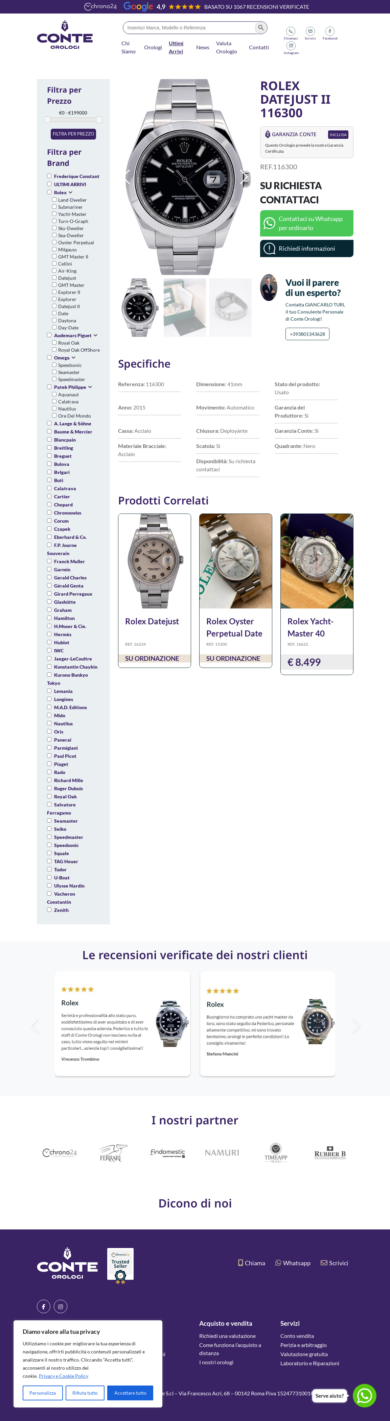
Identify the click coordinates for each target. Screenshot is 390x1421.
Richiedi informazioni (307, 248)
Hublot (61, 642)
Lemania (63, 691)
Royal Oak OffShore (79, 350)
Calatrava (68, 401)
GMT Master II (73, 256)
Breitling (63, 448)
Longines (63, 699)
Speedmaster (71, 379)
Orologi (153, 47)
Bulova (61, 464)
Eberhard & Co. (70, 537)
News (202, 47)
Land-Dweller (72, 200)
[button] (244, 177)
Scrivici (334, 1263)
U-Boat (62, 877)
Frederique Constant (76, 176)
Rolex (60, 192)
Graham (63, 610)
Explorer (67, 299)
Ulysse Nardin (69, 886)
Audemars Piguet (73, 335)
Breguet (63, 456)
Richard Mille (68, 780)
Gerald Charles (70, 577)
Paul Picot (65, 756)
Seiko (60, 829)
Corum (61, 521)
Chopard (63, 504)
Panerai (62, 740)
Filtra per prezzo (73, 133)
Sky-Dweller (71, 228)
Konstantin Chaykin (75, 667)
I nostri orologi (216, 1362)
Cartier (62, 496)
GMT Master (71, 285)
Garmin (62, 569)
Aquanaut (68, 394)
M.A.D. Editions (70, 707)
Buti (58, 480)
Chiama (251, 1263)
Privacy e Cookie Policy (63, 1376)
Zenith (61, 910)
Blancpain (65, 440)
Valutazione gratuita (304, 1354)
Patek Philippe (70, 387)
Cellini (65, 264)
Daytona (67, 320)
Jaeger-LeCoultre (73, 659)
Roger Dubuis (68, 788)
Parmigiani (66, 748)
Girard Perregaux (73, 594)
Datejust (67, 278)
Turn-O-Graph (73, 221)
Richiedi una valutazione (227, 1335)
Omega (62, 357)
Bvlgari (62, 472)
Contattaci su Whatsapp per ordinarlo (311, 223)
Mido (59, 715)
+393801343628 (307, 334)
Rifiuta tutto (85, 1393)
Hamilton (64, 618)
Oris (58, 731)
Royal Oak (68, 343)
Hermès (62, 634)
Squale (61, 853)
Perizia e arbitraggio (303, 1345)
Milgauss (67, 249)
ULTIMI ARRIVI (70, 184)
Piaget (61, 764)
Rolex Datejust (152, 621)
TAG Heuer (66, 861)
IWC (59, 650)
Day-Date (68, 327)
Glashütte (65, 602)
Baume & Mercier (73, 431)
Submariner (70, 207)
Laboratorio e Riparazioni (309, 1363)
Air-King (67, 271)
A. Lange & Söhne (72, 423)
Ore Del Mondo (74, 416)
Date (63, 313)
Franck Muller (69, 561)
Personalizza (42, 1393)
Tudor (60, 869)
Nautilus (67, 409)
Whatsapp (293, 1263)
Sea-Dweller (71, 235)
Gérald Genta (69, 586)
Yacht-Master (72, 214)
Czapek (62, 529)
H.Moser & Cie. (70, 626)
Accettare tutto (130, 1393)
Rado (59, 772)
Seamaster (69, 372)
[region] (88, 1363)
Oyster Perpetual (76, 242)
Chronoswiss (67, 513)
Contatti (259, 47)
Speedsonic (70, 365)
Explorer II (69, 292)
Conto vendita (297, 1335)
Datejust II (69, 306)
